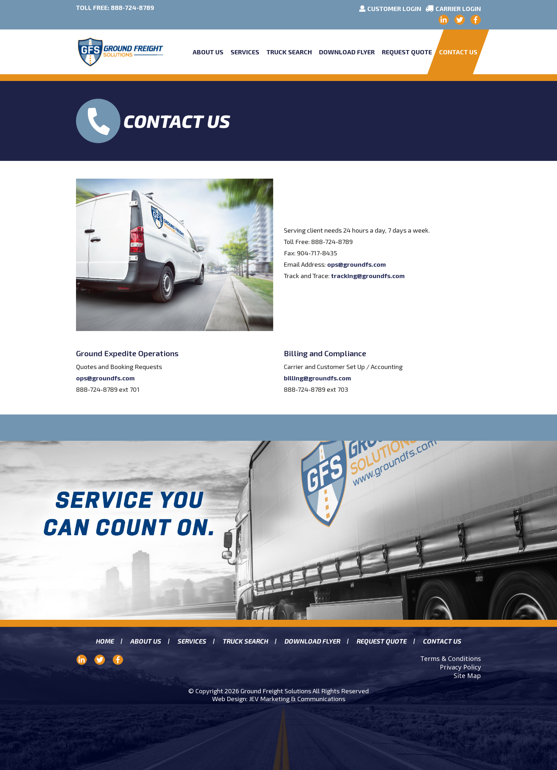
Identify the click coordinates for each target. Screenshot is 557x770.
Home (104, 641)
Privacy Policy (460, 667)
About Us (208, 52)
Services (245, 52)
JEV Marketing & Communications (297, 699)
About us (146, 641)
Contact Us (458, 52)
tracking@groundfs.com (368, 276)
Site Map (467, 675)
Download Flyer (347, 52)
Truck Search (289, 52)
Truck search (245, 641)
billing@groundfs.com (317, 378)
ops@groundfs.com (356, 264)
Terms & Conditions (450, 658)
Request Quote (407, 52)
